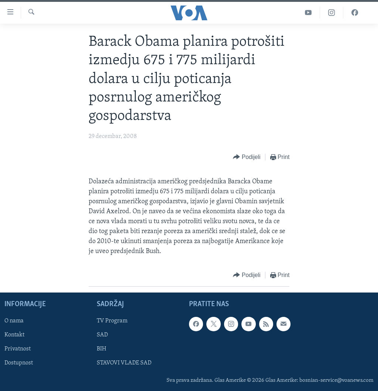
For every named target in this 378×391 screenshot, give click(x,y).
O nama (14, 321)
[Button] (246, 157)
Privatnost (17, 349)
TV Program (112, 321)
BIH (101, 349)
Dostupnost (18, 363)
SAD (102, 335)
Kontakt (14, 335)
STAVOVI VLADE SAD (124, 363)
